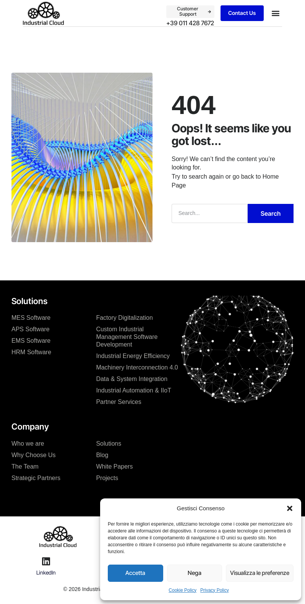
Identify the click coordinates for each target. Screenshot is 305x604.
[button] (290, 508)
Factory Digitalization (124, 317)
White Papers (114, 465)
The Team (25, 465)
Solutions (108, 443)
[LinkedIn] (45, 560)
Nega (194, 572)
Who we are (27, 443)
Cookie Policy (182, 590)
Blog (102, 454)
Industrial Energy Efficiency (133, 355)
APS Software (30, 328)
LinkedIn (46, 571)
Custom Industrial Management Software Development (126, 336)
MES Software (30, 317)
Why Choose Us (33, 454)
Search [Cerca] (271, 213)
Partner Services (118, 401)
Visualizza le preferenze (259, 572)
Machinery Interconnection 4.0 (137, 366)
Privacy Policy (214, 590)
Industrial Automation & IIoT (133, 389)
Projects (107, 477)
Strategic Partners (35, 477)
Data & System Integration (131, 378)
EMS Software (30, 340)
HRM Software (31, 351)
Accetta (135, 572)
